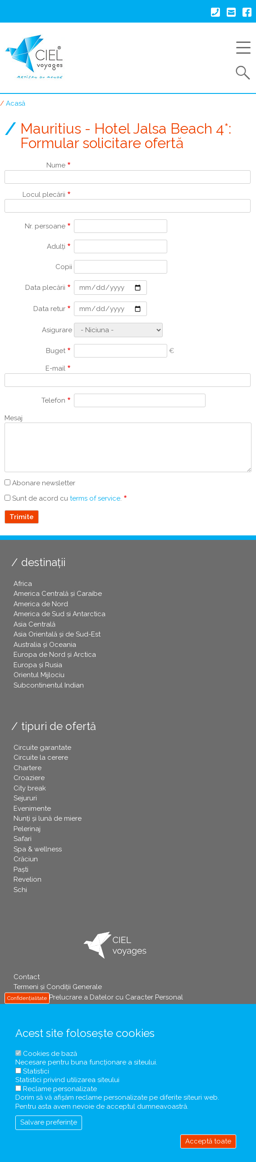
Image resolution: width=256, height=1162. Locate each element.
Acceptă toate (208, 1141)
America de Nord (41, 604)
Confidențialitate (27, 998)
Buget (55, 351)
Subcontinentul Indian (49, 685)
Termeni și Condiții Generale (58, 987)
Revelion (27, 879)
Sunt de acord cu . (67, 498)
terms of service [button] (95, 498)
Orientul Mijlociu (39, 675)
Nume (55, 165)
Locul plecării (44, 195)
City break (30, 788)
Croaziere (29, 778)
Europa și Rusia (38, 665)
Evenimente (32, 808)
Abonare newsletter (43, 483)
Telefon (53, 400)
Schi (20, 890)
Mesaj (14, 418)
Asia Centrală (34, 624)
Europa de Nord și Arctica (55, 655)
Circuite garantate (42, 748)
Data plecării (45, 288)
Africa (23, 584)
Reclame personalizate (60, 1089)
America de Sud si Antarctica (59, 614)
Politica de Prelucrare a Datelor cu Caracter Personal (98, 997)
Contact (27, 977)
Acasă (15, 103)
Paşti (21, 869)
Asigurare (57, 330)
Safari (23, 839)
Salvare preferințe (48, 1122)
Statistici (36, 1071)
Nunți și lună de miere (48, 818)
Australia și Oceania (45, 645)
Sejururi (25, 798)
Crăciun (26, 859)
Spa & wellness (38, 849)
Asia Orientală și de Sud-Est (57, 634)
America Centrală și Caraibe (58, 594)
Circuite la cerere (41, 757)
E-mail (55, 368)
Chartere (27, 768)
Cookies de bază (50, 1054)
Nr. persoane (45, 226)
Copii (63, 267)
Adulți (56, 246)
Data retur (49, 309)
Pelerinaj (27, 829)
